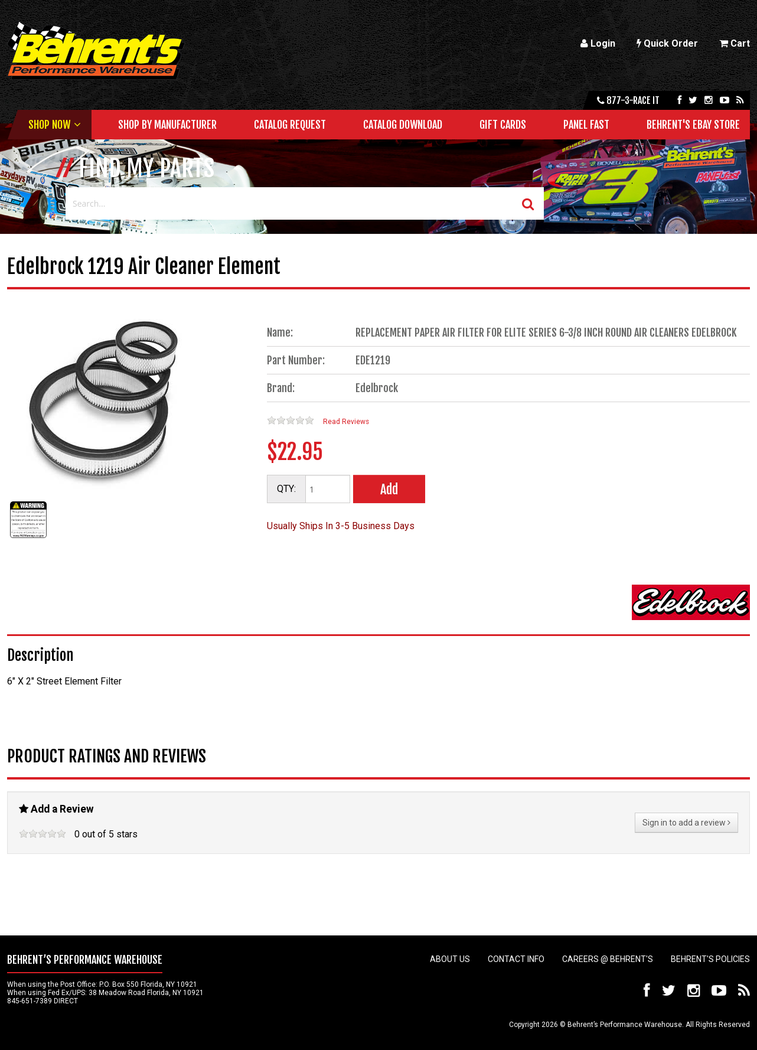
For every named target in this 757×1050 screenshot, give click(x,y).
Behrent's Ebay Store (693, 124)
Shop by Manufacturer (167, 124)
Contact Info (516, 959)
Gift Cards (502, 124)
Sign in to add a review (686, 822)
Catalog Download (402, 124)
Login (597, 43)
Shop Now (49, 124)
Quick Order (667, 43)
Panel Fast (586, 124)
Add (389, 489)
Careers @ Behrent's (607, 959)
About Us (450, 959)
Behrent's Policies (710, 959)
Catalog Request (290, 124)
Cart (734, 43)
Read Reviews (346, 422)
